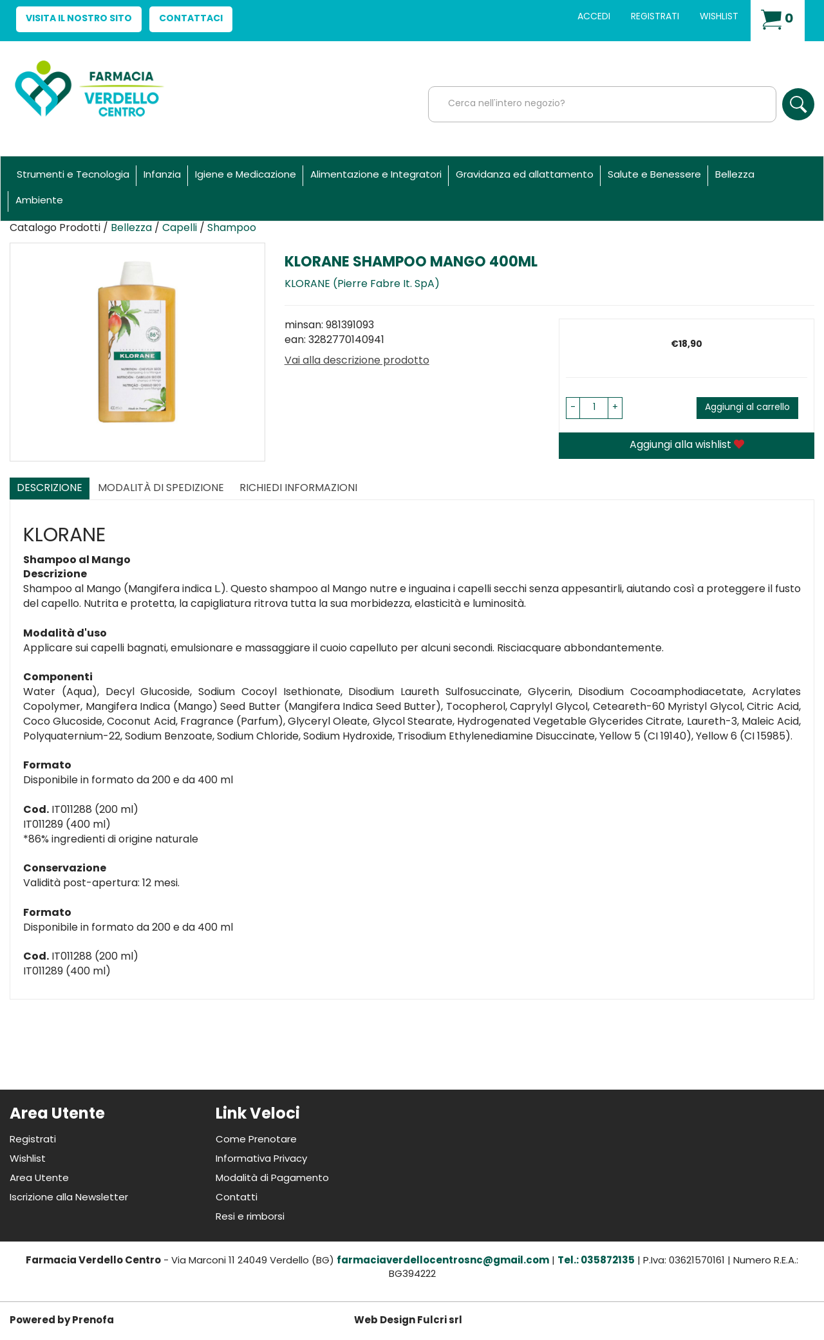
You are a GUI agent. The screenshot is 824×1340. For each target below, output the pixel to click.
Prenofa (93, 1321)
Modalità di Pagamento (272, 1179)
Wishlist (719, 17)
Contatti (237, 1198)
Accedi (593, 17)
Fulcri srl (439, 1321)
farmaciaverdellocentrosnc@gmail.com (443, 1261)
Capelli (179, 228)
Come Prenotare (256, 1140)
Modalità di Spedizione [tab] (161, 488)
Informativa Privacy (261, 1159)
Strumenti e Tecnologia (73, 175)
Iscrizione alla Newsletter (69, 1198)
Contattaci (191, 19)
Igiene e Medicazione (245, 175)
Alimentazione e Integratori (376, 175)
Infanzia (162, 175)
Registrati (655, 17)
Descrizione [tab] (49, 488)
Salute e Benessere (654, 175)
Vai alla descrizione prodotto (357, 361)
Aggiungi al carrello (747, 408)
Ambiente (39, 201)
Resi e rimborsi (250, 1217)
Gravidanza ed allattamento (525, 175)
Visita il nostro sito (79, 19)
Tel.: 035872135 (596, 1261)
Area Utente (39, 1179)
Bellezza (734, 175)
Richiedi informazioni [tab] (298, 488)
